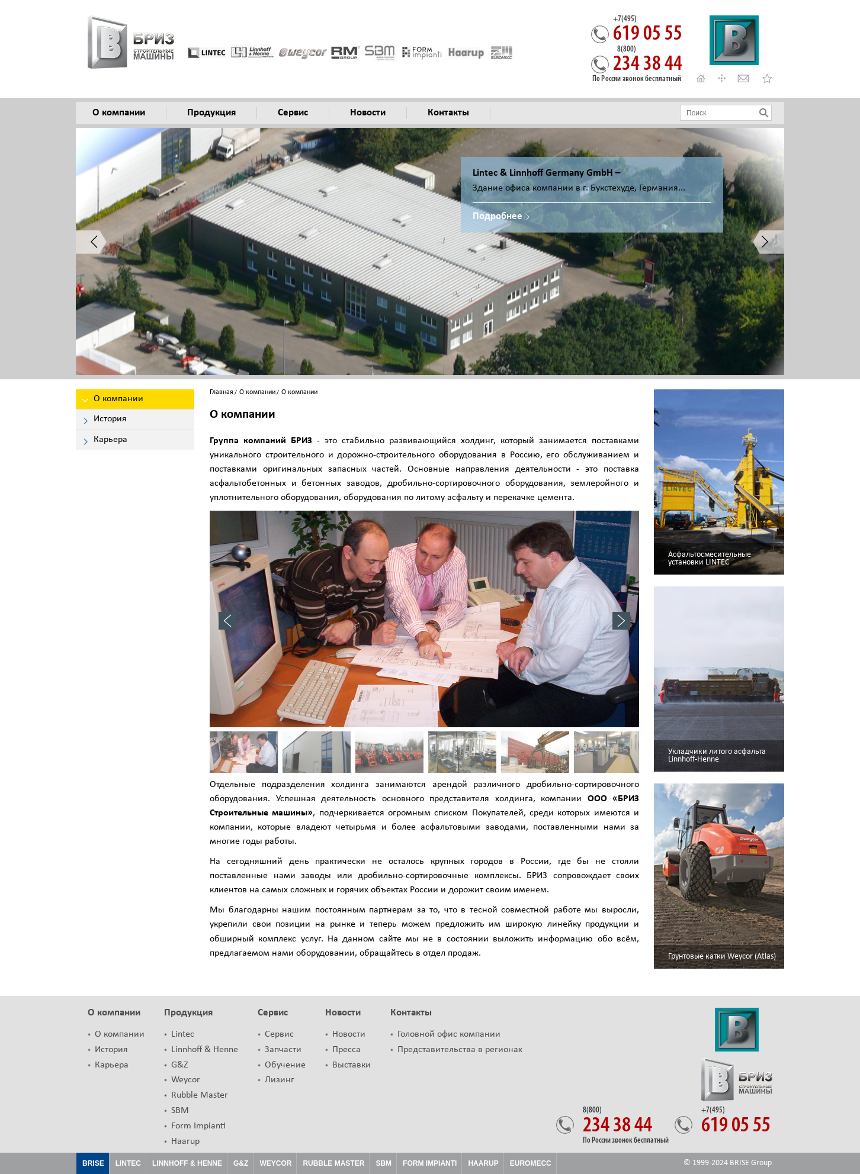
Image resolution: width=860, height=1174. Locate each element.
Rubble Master (199, 1095)
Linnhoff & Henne (204, 1049)
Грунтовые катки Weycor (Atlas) (722, 956)
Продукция (188, 1013)
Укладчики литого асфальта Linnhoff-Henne (717, 756)
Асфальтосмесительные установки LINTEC (709, 559)
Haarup (185, 1141)
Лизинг (279, 1080)
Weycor (185, 1080)
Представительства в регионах (459, 1049)
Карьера (112, 1065)
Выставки (351, 1065)
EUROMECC (530, 1163)
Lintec (182, 1034)
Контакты (411, 1013)
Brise (93, 1163)
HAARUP (483, 1163)
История (111, 1049)
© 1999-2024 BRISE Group (727, 1163)
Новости (343, 1013)
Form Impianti (198, 1126)
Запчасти (283, 1049)
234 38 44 (647, 60)
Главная (221, 392)
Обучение (285, 1065)
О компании (257, 392)
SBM (180, 1110)
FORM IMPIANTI (430, 1163)
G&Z (179, 1065)
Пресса (346, 1049)
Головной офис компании (448, 1034)
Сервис (273, 1013)
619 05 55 (647, 30)
